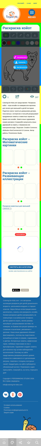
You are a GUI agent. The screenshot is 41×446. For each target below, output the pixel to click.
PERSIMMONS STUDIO (21, 385)
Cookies (7, 416)
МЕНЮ (33, 20)
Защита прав (9, 421)
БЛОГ (35, 3)
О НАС (29, 3)
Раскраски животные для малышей (18, 208)
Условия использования (13, 413)
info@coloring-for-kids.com (12, 391)
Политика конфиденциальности (16, 418)
